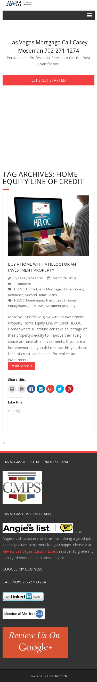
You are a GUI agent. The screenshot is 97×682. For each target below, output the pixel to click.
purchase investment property (51, 306)
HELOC (19, 289)
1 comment (22, 284)
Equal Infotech (57, 676)
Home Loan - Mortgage (43, 289)
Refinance (15, 295)
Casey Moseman (30, 278)
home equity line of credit (45, 300)
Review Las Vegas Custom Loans (30, 551)
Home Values (72, 289)
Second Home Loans (41, 295)
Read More (20, 365)
